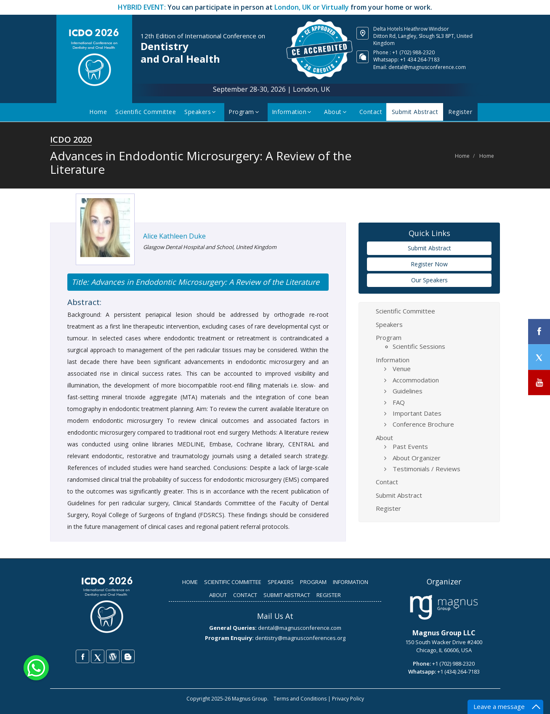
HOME (190, 582)
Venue (402, 368)
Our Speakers (429, 280)
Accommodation (416, 380)
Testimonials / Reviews (426, 468)
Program (247, 112)
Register (459, 112)
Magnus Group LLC (444, 632)
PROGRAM (313, 582)
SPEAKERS (281, 582)
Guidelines (407, 391)
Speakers (203, 112)
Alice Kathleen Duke (174, 236)
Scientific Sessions (419, 346)
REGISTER (328, 595)
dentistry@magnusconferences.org (300, 638)
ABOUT (218, 595)
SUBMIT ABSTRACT (286, 595)
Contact (372, 112)
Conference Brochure (423, 424)
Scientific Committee (147, 112)
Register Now (429, 264)
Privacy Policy (348, 698)
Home (100, 112)
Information (294, 112)
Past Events (410, 446)
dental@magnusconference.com (427, 67)
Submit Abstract (416, 112)
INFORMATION (350, 582)
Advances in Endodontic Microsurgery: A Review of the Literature (204, 282)
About (338, 112)
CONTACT (245, 595)
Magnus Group (249, 698)
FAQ (399, 402)
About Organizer (417, 458)
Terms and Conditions (300, 698)
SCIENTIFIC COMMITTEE (232, 582)
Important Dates (417, 413)
